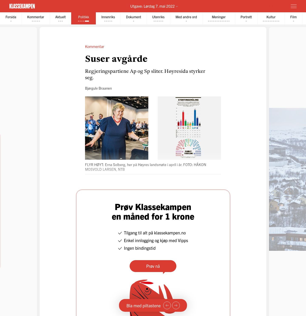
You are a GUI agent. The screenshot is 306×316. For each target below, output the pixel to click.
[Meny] (294, 6)
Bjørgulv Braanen (98, 88)
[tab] (11, 18)
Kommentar (94, 46)
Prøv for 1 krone (268, 6)
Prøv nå (153, 266)
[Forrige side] (167, 305)
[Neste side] (176, 305)
